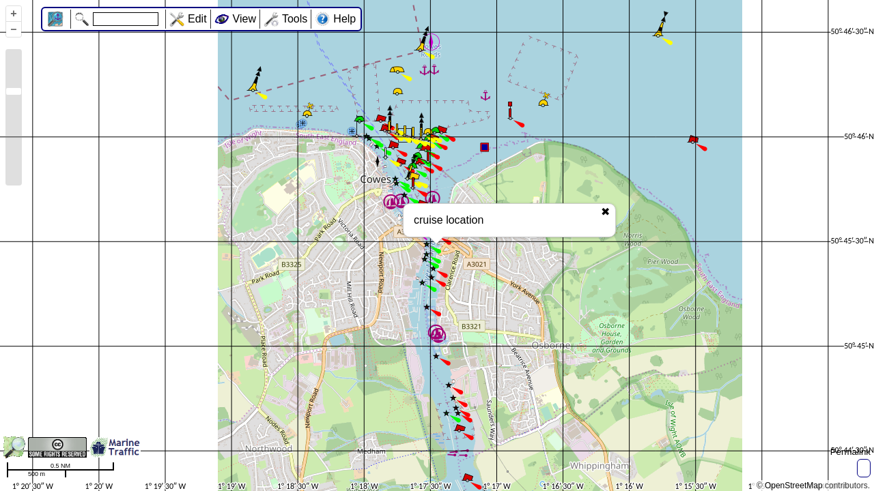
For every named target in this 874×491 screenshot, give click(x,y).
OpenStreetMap (794, 485)
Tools (294, 19)
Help (344, 19)
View (244, 19)
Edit (197, 19)
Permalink (850, 452)
